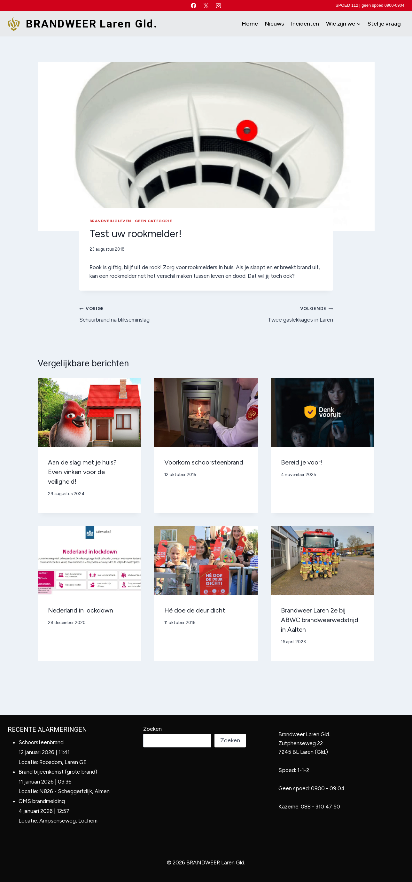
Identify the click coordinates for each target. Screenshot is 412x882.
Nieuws (274, 23)
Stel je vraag (384, 23)
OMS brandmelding (42, 801)
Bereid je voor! (301, 462)
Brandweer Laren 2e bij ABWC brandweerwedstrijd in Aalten (319, 619)
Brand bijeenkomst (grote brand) (58, 772)
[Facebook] (193, 5)
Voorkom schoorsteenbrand (203, 462)
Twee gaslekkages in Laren (272, 313)
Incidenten (305, 23)
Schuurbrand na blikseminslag (140, 313)
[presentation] (90, 412)
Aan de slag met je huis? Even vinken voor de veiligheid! (82, 471)
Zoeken (152, 729)
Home (250, 23)
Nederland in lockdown (80, 610)
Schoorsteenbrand (41, 742)
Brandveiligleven (110, 221)
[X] (206, 5)
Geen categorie (153, 221)
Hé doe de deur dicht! (195, 610)
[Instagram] (218, 5)
